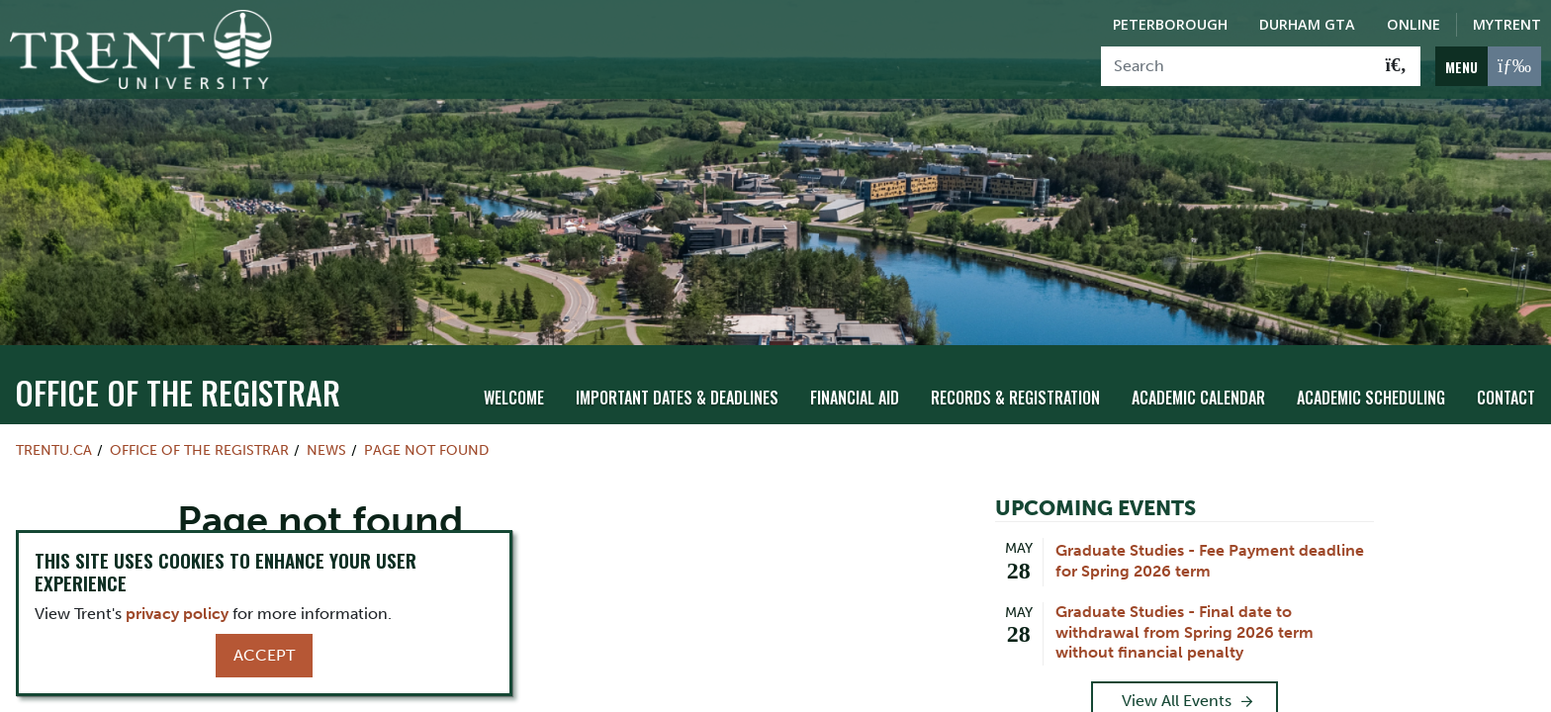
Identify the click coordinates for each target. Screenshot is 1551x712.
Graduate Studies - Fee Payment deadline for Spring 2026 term (1209, 560)
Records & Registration (1015, 397)
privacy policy (177, 613)
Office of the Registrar (177, 392)
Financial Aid (854, 397)
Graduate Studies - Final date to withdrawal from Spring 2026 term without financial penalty (1184, 632)
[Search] (1237, 66)
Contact (1506, 397)
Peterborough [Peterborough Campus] (1170, 24)
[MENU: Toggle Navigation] (1488, 66)
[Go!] (1396, 66)
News (326, 450)
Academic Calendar (1198, 397)
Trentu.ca (54, 450)
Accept (264, 655)
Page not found (426, 450)
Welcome (514, 397)
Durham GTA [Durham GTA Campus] (1307, 24)
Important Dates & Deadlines (677, 397)
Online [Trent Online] (1413, 24)
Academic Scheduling (1371, 397)
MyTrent (1507, 24)
